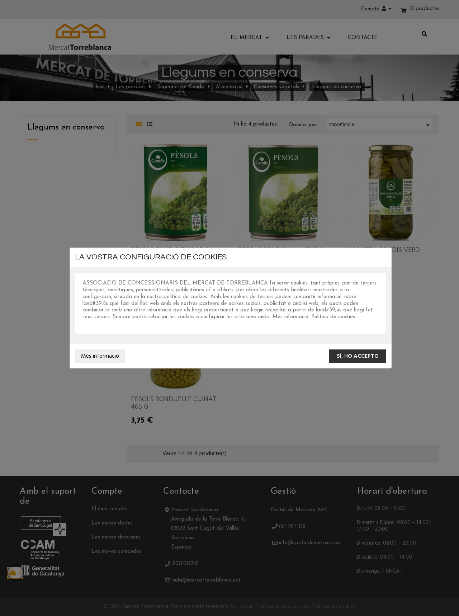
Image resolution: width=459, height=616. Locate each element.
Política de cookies (333, 317)
